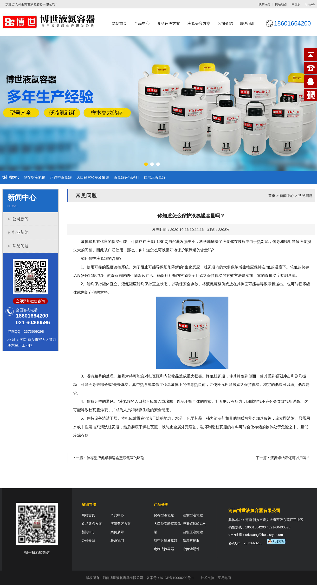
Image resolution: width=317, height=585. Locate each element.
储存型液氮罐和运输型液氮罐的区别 (115, 458)
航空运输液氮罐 (165, 540)
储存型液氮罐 (34, 177)
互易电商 (224, 578)
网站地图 (281, 4)
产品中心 (142, 23)
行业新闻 (20, 232)
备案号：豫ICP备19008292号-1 (170, 578)
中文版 (296, 4)
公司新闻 (20, 219)
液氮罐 (190, 250)
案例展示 (117, 532)
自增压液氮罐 (155, 177)
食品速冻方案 (168, 23)
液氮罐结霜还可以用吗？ (290, 458)
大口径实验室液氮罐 (93, 177)
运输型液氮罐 (61, 177)
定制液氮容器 (164, 549)
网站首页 (119, 23)
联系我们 (264, 4)
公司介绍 (225, 23)
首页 (271, 196)
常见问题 (20, 246)
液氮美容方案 (198, 23)
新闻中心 (286, 196)
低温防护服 (191, 540)
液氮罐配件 (191, 549)
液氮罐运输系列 (126, 177)
